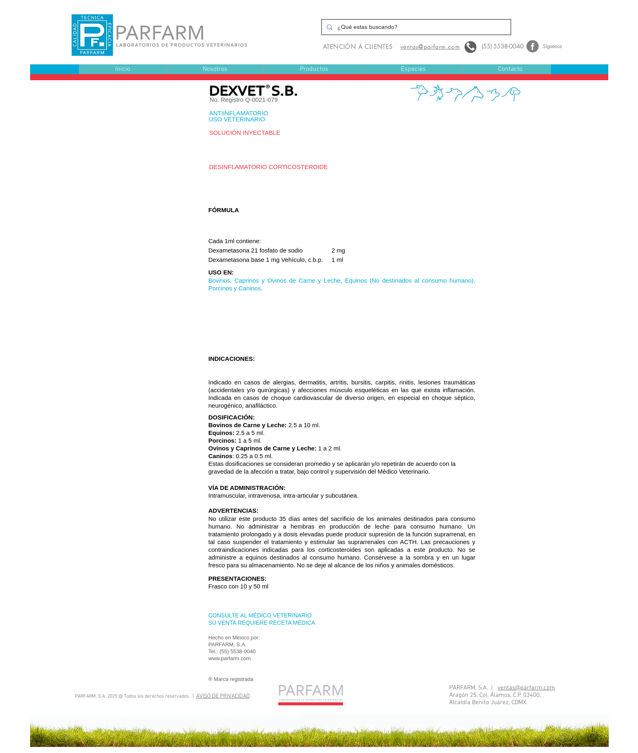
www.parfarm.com (229, 658)
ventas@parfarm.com (526, 688)
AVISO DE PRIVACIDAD (223, 696)
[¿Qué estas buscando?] (415, 27)
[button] (313, 69)
